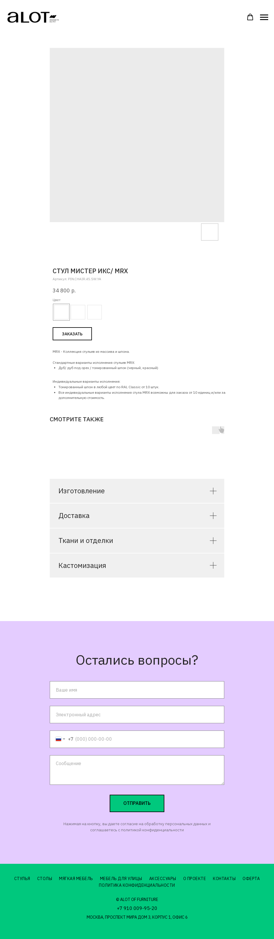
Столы (44, 878)
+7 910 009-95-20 (137, 908)
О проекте (194, 878)
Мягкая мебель (76, 878)
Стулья (22, 878)
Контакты (224, 878)
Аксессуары (162, 878)
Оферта (251, 878)
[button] (250, 17)
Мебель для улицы (121, 878)
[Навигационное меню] (264, 17)
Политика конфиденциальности (137, 885)
